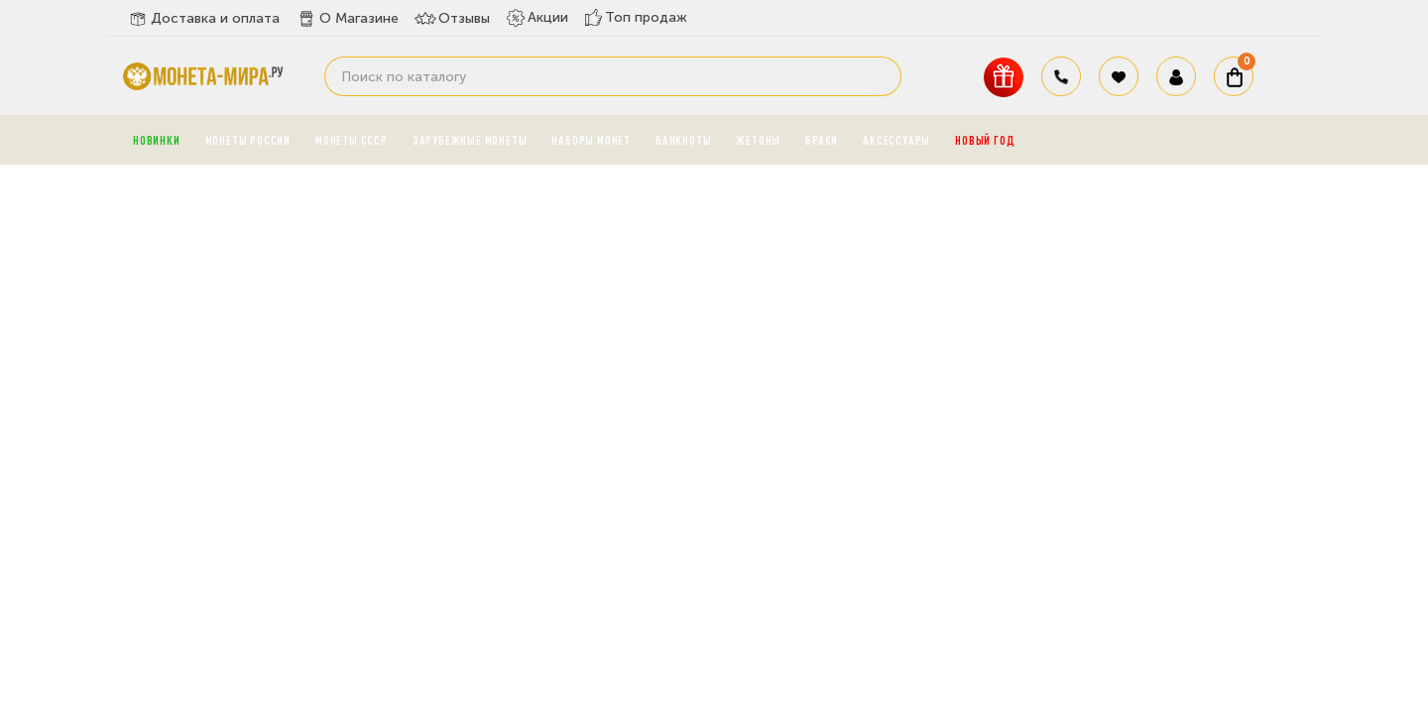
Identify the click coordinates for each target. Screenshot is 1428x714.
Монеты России (248, 140)
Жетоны (758, 140)
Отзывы (452, 19)
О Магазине (347, 19)
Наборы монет (591, 140)
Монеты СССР (351, 140)
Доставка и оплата (203, 19)
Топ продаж (635, 17)
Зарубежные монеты (470, 140)
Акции (537, 18)
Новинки (156, 140)
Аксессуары (896, 140)
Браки (821, 140)
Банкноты (683, 140)
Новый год (984, 140)
